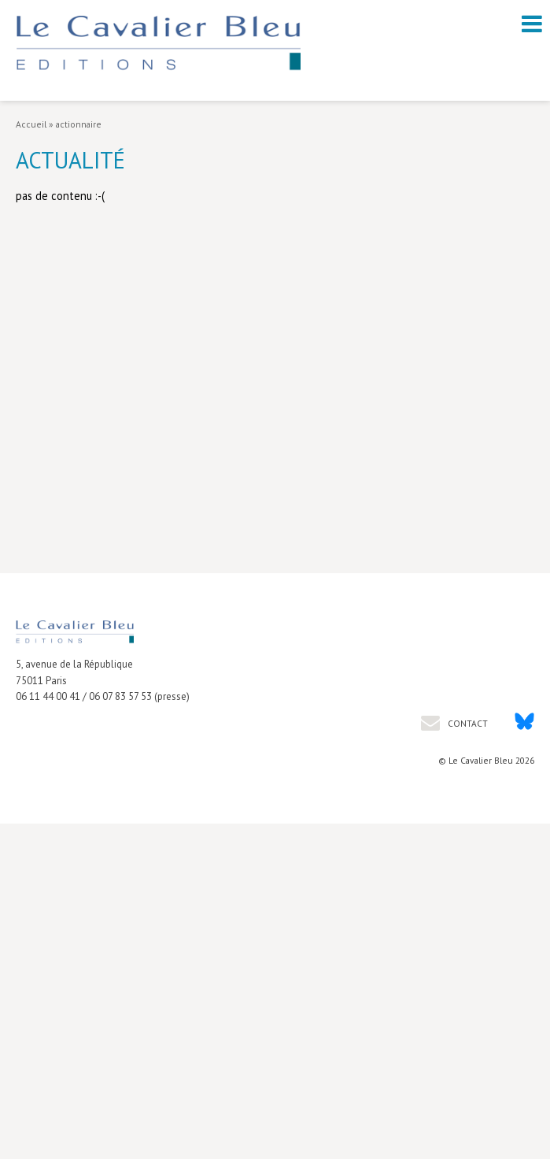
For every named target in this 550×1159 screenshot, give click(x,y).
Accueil (31, 124)
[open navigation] (532, 23)
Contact (466, 723)
